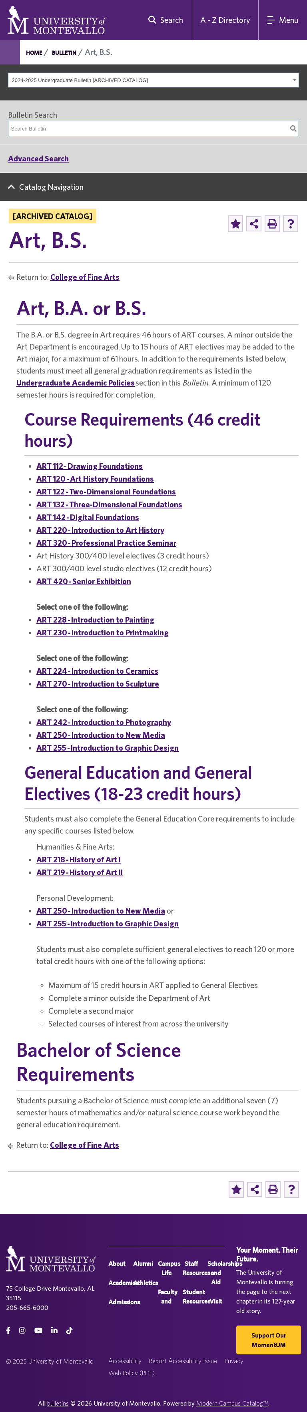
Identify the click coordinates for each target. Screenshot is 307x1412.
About (117, 1263)
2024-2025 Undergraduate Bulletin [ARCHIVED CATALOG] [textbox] (80, 80)
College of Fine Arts (85, 276)
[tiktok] (69, 1330)
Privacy (234, 1360)
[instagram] (22, 1330)
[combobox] (153, 80)
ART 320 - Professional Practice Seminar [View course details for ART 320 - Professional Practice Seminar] (106, 542)
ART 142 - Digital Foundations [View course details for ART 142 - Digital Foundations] (87, 517)
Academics (123, 1283)
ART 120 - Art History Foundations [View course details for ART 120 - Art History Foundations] (95, 478)
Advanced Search (38, 158)
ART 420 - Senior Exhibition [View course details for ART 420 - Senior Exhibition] (83, 581)
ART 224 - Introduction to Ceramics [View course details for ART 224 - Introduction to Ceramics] (97, 670)
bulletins (58, 1403)
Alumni (143, 1263)
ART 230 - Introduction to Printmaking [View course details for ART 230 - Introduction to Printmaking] (102, 632)
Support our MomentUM (268, 1340)
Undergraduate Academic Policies (75, 382)
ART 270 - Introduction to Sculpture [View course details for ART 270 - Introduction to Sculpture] (97, 683)
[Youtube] (38, 1330)
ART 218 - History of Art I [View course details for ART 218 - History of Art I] (78, 859)
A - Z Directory (225, 19)
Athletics (145, 1283)
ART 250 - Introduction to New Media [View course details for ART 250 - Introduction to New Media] (100, 734)
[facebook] (8, 1330)
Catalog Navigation (51, 186)
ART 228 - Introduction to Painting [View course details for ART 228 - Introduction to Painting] (95, 619)
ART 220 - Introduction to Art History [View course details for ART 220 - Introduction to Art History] (100, 529)
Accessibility (125, 1360)
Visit (215, 1301)
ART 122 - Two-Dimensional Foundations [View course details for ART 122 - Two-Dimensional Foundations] (106, 491)
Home (34, 53)
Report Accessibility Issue (183, 1360)
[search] (164, 20)
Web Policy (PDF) (131, 1372)
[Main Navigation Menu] (283, 20)
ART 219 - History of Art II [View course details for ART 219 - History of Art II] (79, 872)
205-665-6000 (27, 1307)
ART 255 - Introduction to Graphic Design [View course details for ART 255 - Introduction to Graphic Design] (107, 747)
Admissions (124, 1302)
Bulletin (64, 53)
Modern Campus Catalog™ (232, 1403)
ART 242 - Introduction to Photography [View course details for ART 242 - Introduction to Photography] (103, 722)
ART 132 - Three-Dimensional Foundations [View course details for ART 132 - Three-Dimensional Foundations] (109, 504)
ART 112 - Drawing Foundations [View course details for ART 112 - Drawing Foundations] (89, 465)
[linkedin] (54, 1330)
